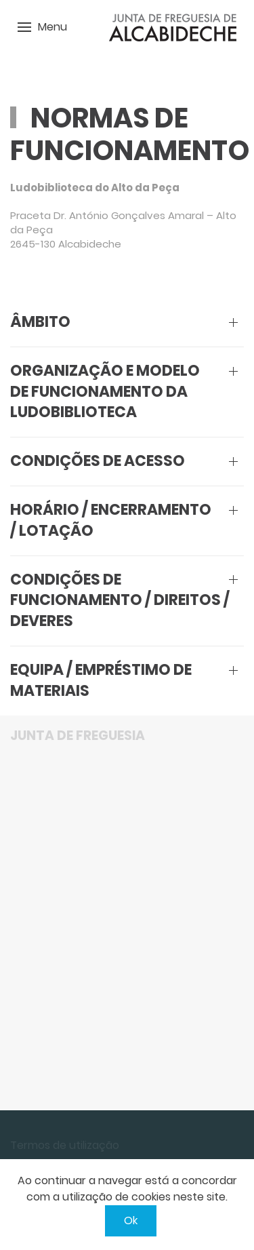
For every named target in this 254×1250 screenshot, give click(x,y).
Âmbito (40, 322)
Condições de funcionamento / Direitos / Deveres (120, 601)
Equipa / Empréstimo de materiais (101, 680)
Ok (130, 1220)
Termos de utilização (64, 1145)
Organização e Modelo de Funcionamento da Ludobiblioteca (105, 392)
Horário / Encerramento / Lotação (110, 520)
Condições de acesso (97, 461)
